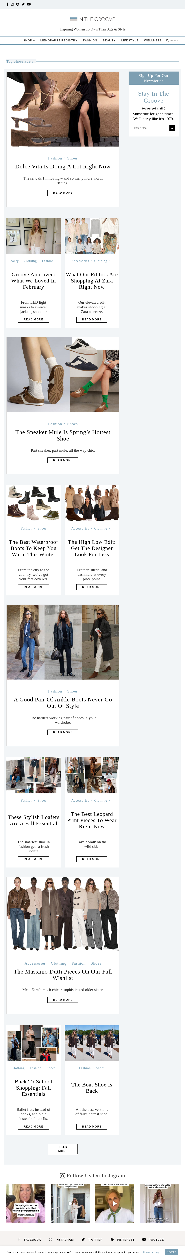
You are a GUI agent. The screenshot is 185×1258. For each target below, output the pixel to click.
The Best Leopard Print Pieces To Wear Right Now (91, 820)
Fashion (90, 40)
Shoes (72, 158)
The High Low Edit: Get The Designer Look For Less (92, 548)
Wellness (153, 40)
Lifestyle (130, 40)
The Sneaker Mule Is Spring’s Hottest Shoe (62, 435)
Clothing (30, 261)
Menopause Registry (58, 40)
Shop (27, 40)
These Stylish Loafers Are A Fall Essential (34, 820)
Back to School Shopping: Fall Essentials (33, 1087)
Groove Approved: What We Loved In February (33, 280)
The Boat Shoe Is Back (91, 1088)
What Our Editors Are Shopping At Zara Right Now (92, 280)
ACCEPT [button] (171, 1252)
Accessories (80, 261)
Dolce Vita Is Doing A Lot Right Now (62, 166)
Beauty (109, 40)
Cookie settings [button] (151, 1252)
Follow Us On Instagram (96, 1175)
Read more (63, 192)
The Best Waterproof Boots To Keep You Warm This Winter (33, 548)
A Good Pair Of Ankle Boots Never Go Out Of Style (63, 702)
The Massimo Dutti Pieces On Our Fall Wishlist (63, 974)
